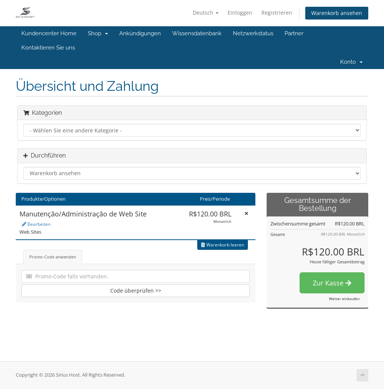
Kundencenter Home (48, 33)
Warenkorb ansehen (336, 13)
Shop (98, 33)
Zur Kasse (332, 282)
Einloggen (240, 12)
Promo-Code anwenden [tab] (52, 257)
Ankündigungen (140, 33)
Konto (351, 62)
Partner (294, 33)
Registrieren (276, 12)
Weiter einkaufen (344, 298)
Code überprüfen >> (135, 290)
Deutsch (206, 12)
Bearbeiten (36, 224)
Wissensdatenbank (197, 33)
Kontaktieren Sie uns (48, 47)
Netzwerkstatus (253, 33)
